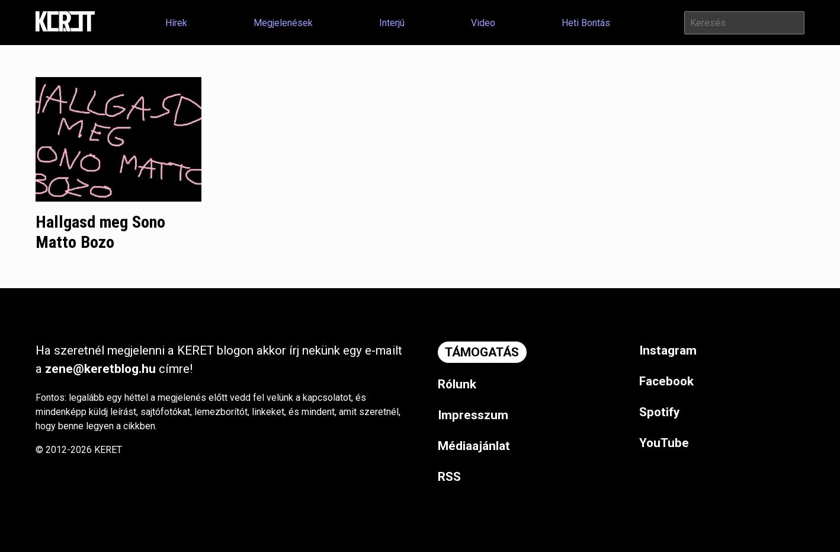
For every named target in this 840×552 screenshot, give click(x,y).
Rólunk (457, 384)
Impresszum (473, 415)
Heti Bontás (586, 22)
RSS (449, 477)
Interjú (392, 22)
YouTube (664, 443)
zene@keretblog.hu (100, 369)
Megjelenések (283, 22)
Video (483, 22)
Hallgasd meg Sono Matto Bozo (100, 232)
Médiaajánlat (474, 446)
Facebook (666, 381)
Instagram (668, 350)
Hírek (176, 22)
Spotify (659, 412)
